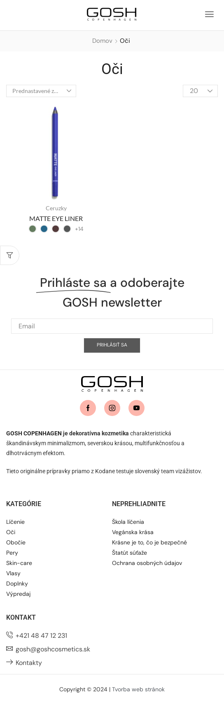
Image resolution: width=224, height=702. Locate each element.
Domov (102, 41)
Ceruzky (56, 208)
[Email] (112, 340)
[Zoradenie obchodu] (41, 91)
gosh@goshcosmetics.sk (53, 649)
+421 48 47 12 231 (41, 635)
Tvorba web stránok (138, 689)
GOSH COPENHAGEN (34, 433)
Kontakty (29, 662)
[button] (209, 13)
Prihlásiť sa (112, 359)
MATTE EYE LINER (56, 218)
